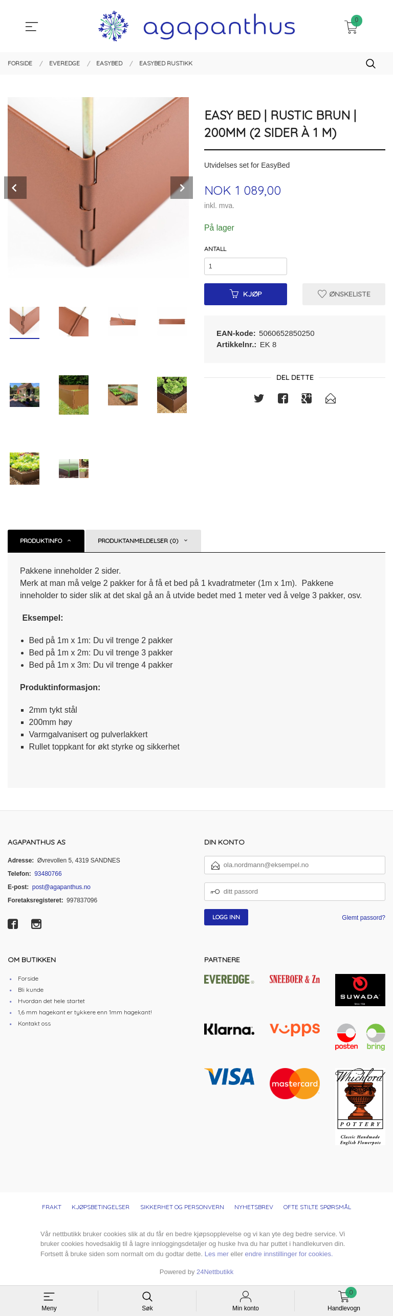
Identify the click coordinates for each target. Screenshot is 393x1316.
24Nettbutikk (214, 1272)
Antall (215, 249)
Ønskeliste (344, 295)
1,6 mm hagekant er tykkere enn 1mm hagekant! (85, 1012)
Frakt (51, 1207)
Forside (28, 978)
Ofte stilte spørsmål (317, 1207)
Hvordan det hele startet (51, 1001)
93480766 (47, 873)
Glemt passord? (363, 917)
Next (181, 187)
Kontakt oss (34, 1023)
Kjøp (246, 295)
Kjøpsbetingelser (100, 1207)
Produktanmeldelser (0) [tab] (138, 540)
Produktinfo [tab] (41, 540)
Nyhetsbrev (253, 1207)
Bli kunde (30, 989)
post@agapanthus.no (61, 887)
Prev (15, 187)
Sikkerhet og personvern (182, 1207)
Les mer (217, 1254)
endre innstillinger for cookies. (289, 1254)
